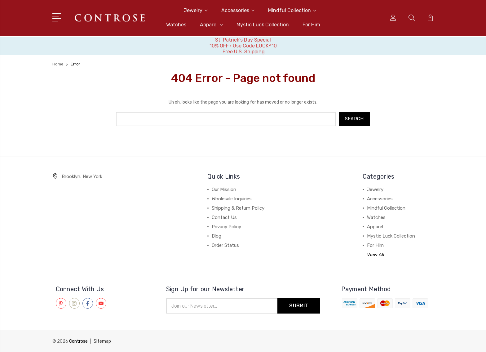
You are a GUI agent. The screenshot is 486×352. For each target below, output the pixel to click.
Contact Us (224, 217)
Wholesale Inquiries (232, 199)
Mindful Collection (292, 10)
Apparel (211, 25)
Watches (176, 25)
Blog (216, 236)
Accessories (237, 10)
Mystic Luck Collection (262, 25)
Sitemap (102, 341)
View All (375, 254)
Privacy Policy (226, 226)
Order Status (225, 245)
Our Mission (224, 189)
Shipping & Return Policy (238, 208)
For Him (311, 25)
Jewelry (196, 10)
